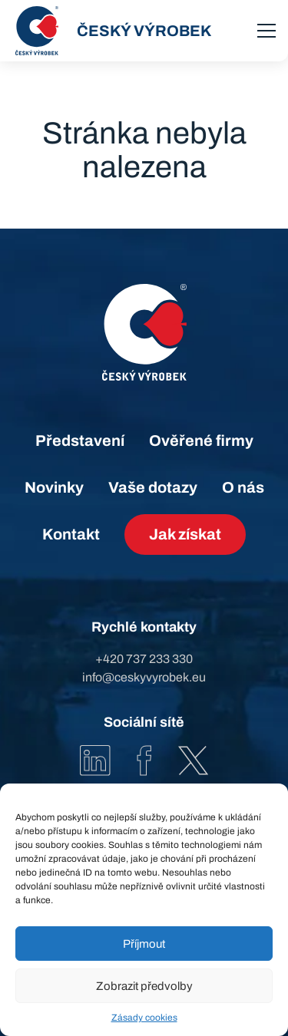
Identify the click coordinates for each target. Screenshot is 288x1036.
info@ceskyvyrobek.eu (144, 677)
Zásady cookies (144, 1017)
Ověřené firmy (201, 440)
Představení (79, 440)
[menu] (266, 31)
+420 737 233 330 (144, 658)
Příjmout (144, 944)
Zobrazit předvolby (144, 986)
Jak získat (185, 534)
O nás (243, 487)
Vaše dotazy (152, 487)
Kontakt (71, 534)
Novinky (54, 487)
